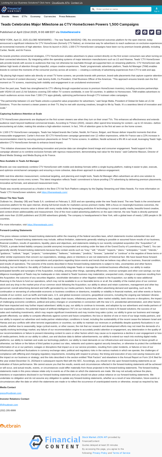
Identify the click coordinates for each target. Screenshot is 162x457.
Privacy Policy (100, 453)
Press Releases (67, 16)
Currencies (50, 16)
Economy (36, 16)
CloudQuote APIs (61, 2)
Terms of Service (121, 453)
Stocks (5, 16)
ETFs (24, 16)
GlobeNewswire (70, 32)
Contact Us (76, 2)
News (15, 16)
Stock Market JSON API (94, 437)
